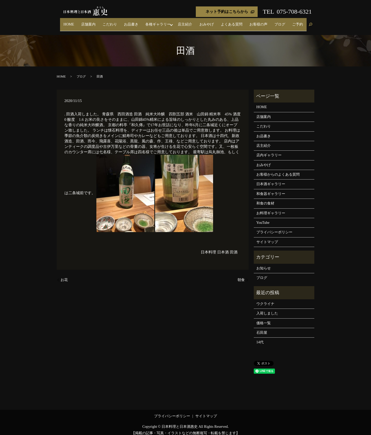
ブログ (287, 22)
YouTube (262, 218)
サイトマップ (267, 237)
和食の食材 (265, 198)
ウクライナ (265, 299)
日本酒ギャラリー (270, 179)
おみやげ (228, 22)
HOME (115, 22)
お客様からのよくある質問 (278, 170)
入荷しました (267, 308)
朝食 (241, 275)
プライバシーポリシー (274, 227)
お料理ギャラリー (270, 208)
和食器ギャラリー (270, 189)
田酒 (234, 247)
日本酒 (223, 247)
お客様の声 (271, 22)
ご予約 (300, 22)
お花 (64, 275)
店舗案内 (130, 22)
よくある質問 (248, 22)
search (310, 22)
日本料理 (208, 247)
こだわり (147, 22)
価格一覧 (263, 318)
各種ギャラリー (185, 22)
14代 (260, 337)
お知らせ (263, 263)
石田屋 (261, 328)
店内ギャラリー (269, 150)
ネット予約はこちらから (227, 12)
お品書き (163, 22)
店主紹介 (212, 22)
